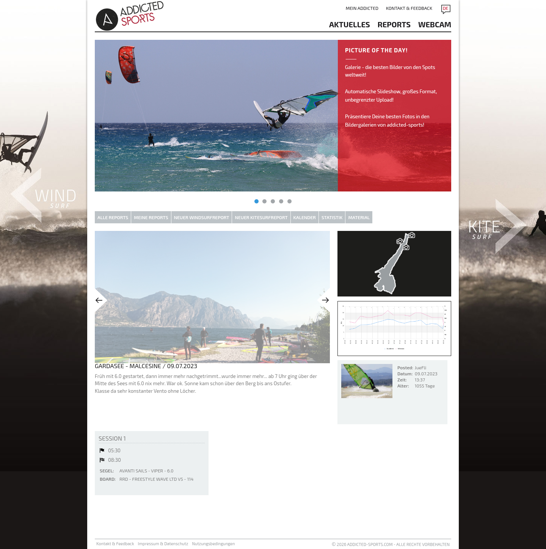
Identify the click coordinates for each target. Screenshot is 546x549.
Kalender (304, 217)
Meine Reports (151, 217)
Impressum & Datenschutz (163, 543)
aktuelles (349, 24)
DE (446, 8)
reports (394, 24)
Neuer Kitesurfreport (261, 217)
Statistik (332, 217)
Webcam (434, 24)
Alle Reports (112, 217)
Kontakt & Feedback (409, 8)
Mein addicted (362, 8)
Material (359, 217)
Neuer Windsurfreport (201, 217)
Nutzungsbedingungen (213, 543)
